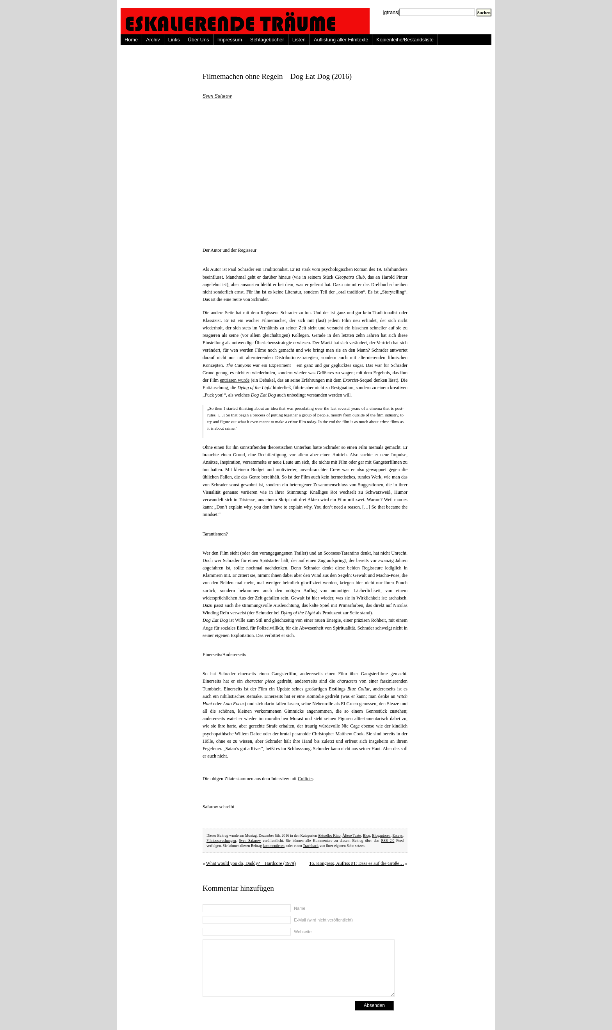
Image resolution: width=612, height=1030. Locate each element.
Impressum (229, 40)
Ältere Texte (351, 835)
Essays (398, 835)
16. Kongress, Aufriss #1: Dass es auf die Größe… (356, 863)
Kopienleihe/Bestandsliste (405, 40)
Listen (299, 40)
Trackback (310, 845)
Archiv (153, 40)
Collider (305, 778)
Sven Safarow (217, 96)
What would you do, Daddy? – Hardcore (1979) (251, 863)
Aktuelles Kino (329, 835)
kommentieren (273, 845)
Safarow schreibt (218, 806)
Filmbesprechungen (221, 840)
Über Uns (198, 40)
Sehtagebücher (267, 40)
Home (131, 40)
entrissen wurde (234, 380)
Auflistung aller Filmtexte (341, 40)
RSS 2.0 (387, 840)
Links (174, 40)
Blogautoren (381, 835)
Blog (366, 835)
